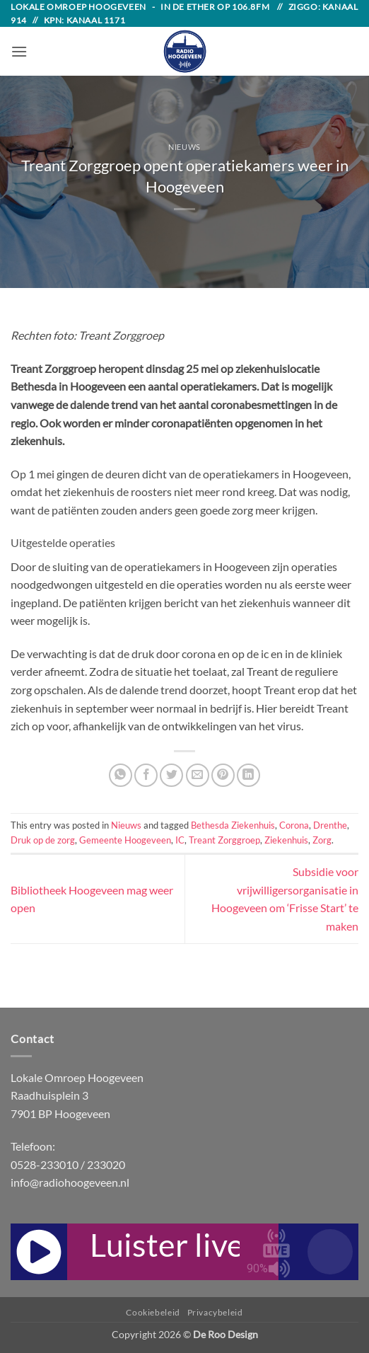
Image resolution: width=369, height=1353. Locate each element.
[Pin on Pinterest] (223, 775)
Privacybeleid (215, 1312)
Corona (294, 825)
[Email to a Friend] (197, 775)
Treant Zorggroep (224, 840)
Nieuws (184, 146)
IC (179, 840)
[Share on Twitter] (171, 775)
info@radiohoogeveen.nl (70, 1182)
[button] (19, 51)
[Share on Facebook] (146, 775)
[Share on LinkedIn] (248, 775)
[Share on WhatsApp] (120, 775)
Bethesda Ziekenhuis (233, 825)
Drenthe (330, 825)
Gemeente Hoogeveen (125, 840)
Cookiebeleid (153, 1312)
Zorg (322, 840)
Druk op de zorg (43, 840)
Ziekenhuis (286, 840)
